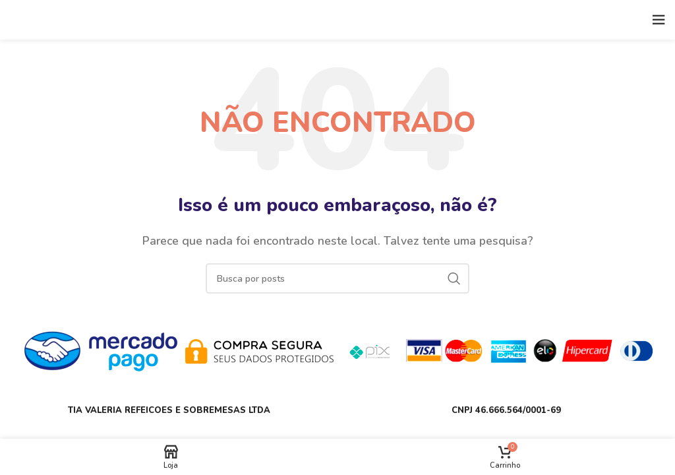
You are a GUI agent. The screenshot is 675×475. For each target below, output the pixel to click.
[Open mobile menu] (658, 20)
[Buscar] (337, 278)
